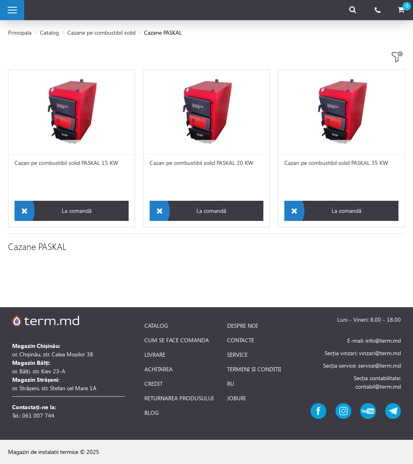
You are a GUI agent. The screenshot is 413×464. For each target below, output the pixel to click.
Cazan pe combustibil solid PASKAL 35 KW (336, 162)
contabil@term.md (378, 386)
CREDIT (153, 384)
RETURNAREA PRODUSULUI (179, 398)
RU (230, 384)
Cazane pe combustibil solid (101, 32)
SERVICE (237, 355)
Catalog (49, 32)
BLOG (151, 413)
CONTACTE (240, 340)
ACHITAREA (158, 369)
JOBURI (236, 398)
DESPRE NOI (242, 326)
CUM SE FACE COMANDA (176, 340)
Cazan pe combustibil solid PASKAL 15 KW (66, 162)
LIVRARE (154, 355)
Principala (19, 32)
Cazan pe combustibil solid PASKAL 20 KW (201, 162)
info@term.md (383, 340)
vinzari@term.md (380, 353)
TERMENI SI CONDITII (254, 369)
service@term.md (379, 365)
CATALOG (156, 326)
